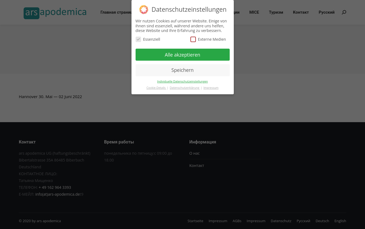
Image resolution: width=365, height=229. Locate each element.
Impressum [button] (211, 87)
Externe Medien (208, 38)
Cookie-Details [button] (156, 87)
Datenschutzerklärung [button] (185, 87)
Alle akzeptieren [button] (182, 54)
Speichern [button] (182, 69)
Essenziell (148, 38)
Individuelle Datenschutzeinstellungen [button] (182, 81)
